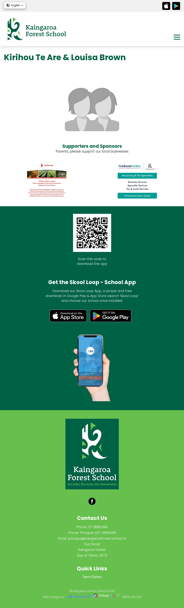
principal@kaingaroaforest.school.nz (97, 538)
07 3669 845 (98, 527)
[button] (14, 5)
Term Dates (92, 577)
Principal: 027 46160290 (98, 533)
